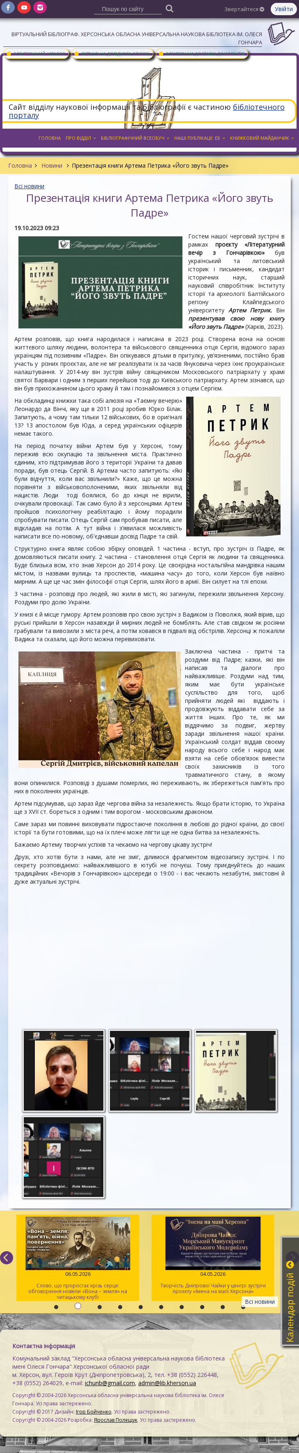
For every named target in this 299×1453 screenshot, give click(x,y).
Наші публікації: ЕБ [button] (199, 138)
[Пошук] (169, 8)
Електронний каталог (35, 53)
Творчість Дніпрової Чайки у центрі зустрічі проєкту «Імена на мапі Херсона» (212, 1256)
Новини (52, 165)
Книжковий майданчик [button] (262, 138)
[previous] (6, 1257)
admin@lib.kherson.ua (167, 1383)
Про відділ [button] (81, 138)
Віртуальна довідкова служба (111, 53)
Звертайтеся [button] (244, 9)
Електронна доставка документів (201, 53)
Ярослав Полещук (115, 1419)
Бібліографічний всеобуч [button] (135, 138)
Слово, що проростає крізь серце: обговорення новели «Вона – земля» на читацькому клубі (77, 1259)
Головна (20, 165)
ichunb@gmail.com (110, 1383)
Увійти (284, 9)
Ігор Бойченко (94, 1411)
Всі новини (29, 186)
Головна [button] (50, 138)
